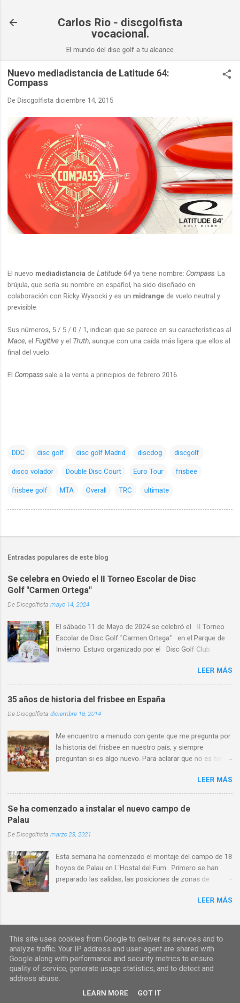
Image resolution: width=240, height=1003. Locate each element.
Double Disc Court (93, 471)
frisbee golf (29, 490)
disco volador (33, 471)
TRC (125, 490)
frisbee (186, 471)
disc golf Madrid (100, 452)
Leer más (214, 670)
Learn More (105, 993)
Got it (149, 993)
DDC (18, 452)
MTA (67, 490)
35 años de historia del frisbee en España (86, 699)
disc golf (50, 452)
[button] (226, 75)
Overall (96, 490)
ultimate (156, 490)
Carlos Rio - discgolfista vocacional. (120, 28)
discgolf (186, 452)
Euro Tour (148, 471)
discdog (150, 452)
